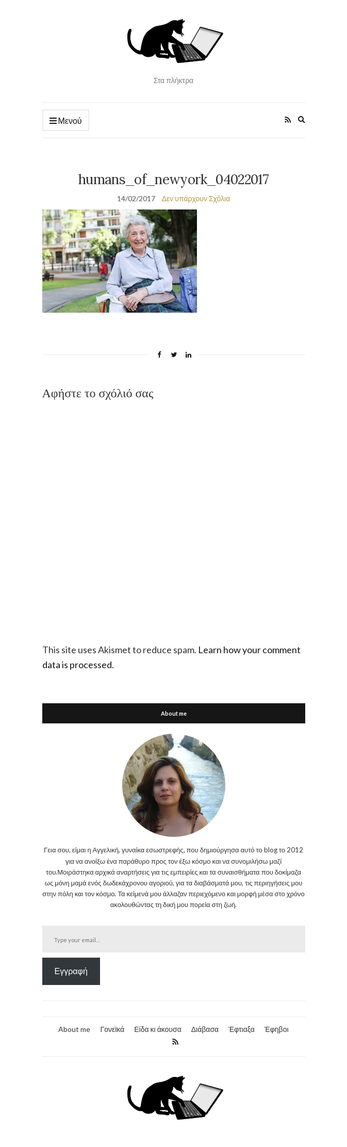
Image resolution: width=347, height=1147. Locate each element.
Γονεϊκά (112, 1029)
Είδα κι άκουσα (157, 1029)
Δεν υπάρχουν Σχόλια (196, 198)
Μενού (65, 121)
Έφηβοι (277, 1029)
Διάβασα (205, 1029)
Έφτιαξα (241, 1029)
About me (74, 1029)
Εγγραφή (71, 971)
